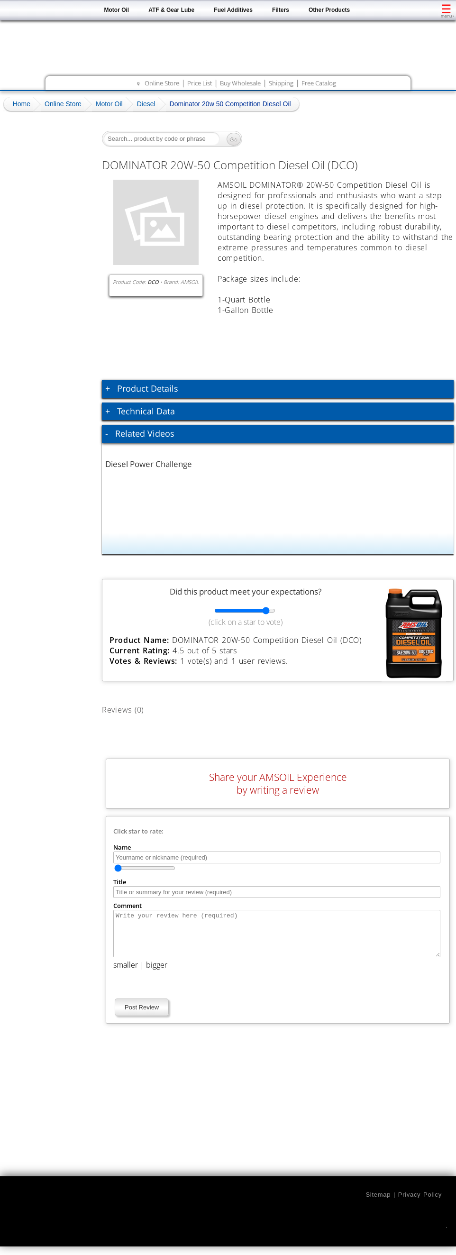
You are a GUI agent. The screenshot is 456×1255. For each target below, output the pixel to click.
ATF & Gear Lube (171, 10)
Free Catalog (318, 83)
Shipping (281, 83)
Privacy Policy (420, 1203)
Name (122, 847)
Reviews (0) (133, 708)
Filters (280, 10)
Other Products (329, 10)
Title (119, 882)
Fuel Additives (233, 10)
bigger (156, 973)
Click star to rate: (138, 831)
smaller (125, 973)
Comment (127, 905)
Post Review (142, 1015)
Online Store (162, 83)
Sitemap (378, 1203)
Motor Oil (116, 10)
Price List (199, 83)
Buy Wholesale (240, 83)
